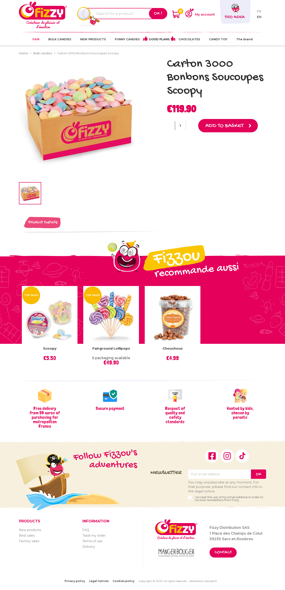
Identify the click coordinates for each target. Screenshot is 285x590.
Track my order (94, 536)
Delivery (88, 547)
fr (259, 11)
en (259, 17)
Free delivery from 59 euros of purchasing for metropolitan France (45, 417)
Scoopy (50, 348)
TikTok (242, 456)
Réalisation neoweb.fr (203, 581)
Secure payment (110, 408)
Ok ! (158, 13)
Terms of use (92, 541)
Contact (223, 552)
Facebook (212, 456)
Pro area (235, 17)
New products (30, 530)
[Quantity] (180, 125)
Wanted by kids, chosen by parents (240, 413)
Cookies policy (123, 581)
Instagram (227, 456)
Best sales (27, 536)
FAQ (85, 530)
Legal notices (99, 581)
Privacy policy (75, 581)
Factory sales (29, 541)
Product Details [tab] (42, 222)
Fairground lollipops (111, 348)
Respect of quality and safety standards (175, 415)
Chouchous (173, 348)
